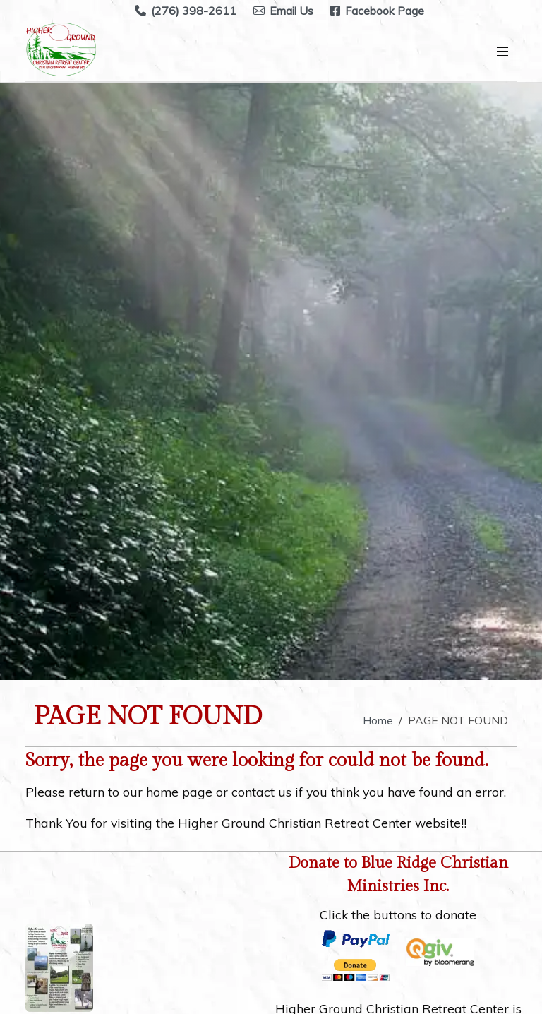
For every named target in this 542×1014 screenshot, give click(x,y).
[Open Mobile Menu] (502, 51)
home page (179, 791)
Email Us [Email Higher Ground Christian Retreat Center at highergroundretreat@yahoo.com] (283, 11)
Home (378, 720)
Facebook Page (377, 11)
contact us (261, 791)
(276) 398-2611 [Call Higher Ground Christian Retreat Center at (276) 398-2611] (185, 11)
